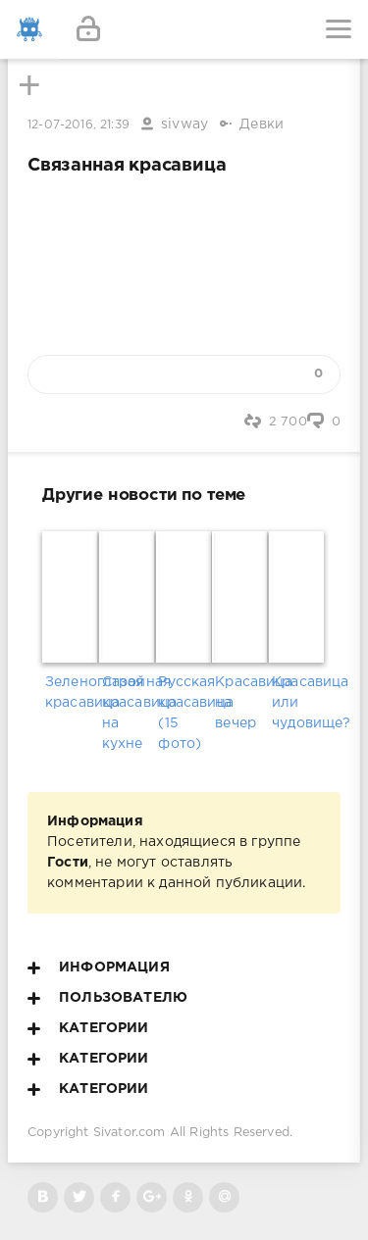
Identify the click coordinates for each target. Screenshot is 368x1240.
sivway (184, 124)
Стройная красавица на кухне (127, 713)
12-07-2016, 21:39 (78, 125)
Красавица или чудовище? (297, 702)
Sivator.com (129, 1132)
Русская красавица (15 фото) (183, 713)
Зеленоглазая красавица (70, 692)
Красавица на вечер (240, 702)
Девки (261, 124)
